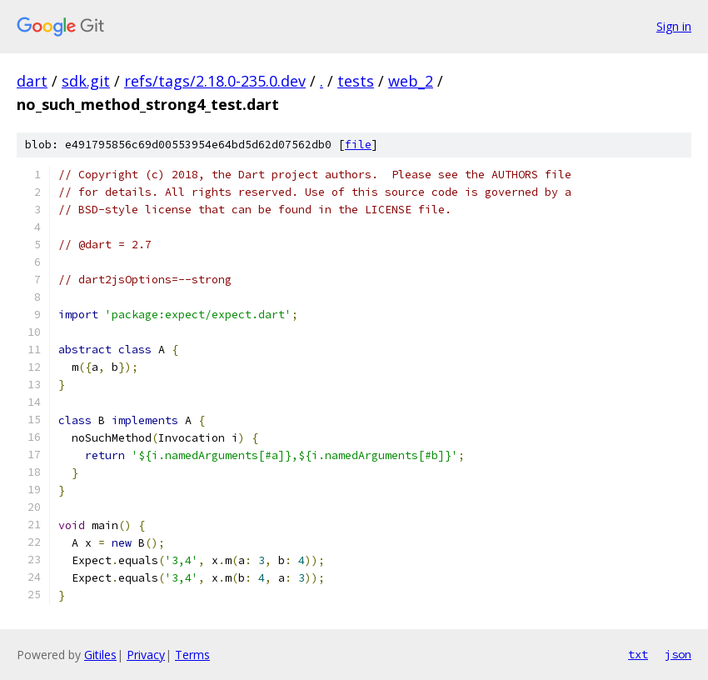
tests (355, 81)
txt (638, 654)
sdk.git (86, 81)
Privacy (146, 654)
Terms (192, 654)
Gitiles (100, 654)
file (358, 145)
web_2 (410, 81)
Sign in (673, 26)
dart (32, 81)
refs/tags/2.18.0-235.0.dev (215, 81)
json (678, 654)
